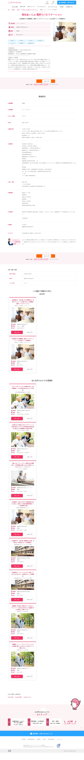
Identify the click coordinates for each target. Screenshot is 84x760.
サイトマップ (59, 746)
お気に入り (53, 81)
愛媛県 (13, 9)
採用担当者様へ (51, 746)
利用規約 (38, 746)
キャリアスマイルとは (54, 6)
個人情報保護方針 (31, 746)
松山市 (18, 9)
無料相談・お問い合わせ (67, 2)
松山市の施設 (10, 704)
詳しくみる (17, 334)
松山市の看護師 (18, 704)
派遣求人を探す (21, 6)
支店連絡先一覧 (71, 6)
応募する (37, 81)
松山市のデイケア (27, 704)
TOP (9, 9)
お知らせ (44, 746)
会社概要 (23, 746)
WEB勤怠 (64, 6)
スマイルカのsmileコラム (42, 6)
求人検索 (12, 7)
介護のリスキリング (31, 6)
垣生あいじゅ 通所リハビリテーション (30, 9)
